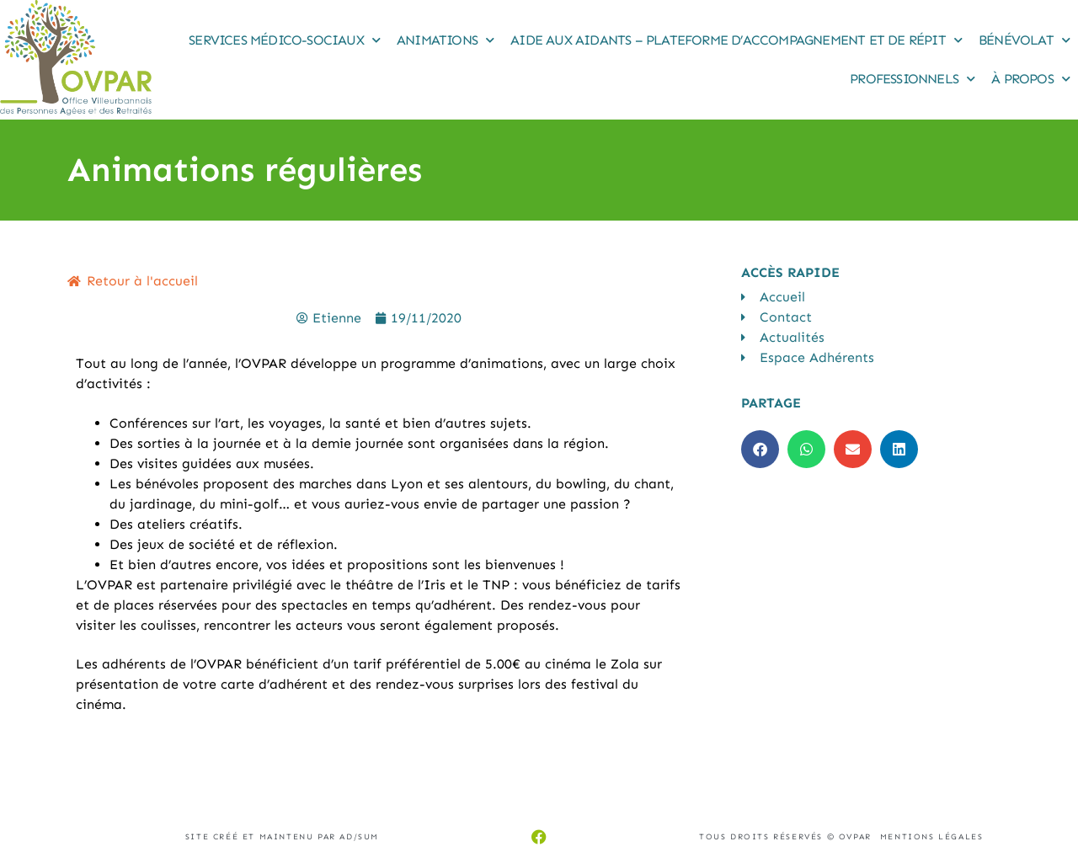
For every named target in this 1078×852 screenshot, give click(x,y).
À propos (1030, 79)
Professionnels (912, 79)
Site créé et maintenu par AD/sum (282, 837)
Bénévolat (1024, 40)
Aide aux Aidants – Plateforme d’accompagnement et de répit (736, 40)
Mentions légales (932, 837)
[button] (760, 449)
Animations (445, 40)
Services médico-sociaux (284, 40)
